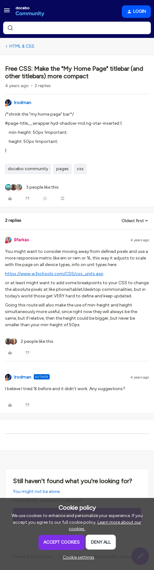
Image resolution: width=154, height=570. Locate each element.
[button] (7, 12)
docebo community (28, 168)
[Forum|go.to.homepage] (30, 12)
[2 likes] (29, 341)
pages (62, 168)
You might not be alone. (37, 491)
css (80, 168)
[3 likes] (32, 187)
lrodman (22, 102)
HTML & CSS (21, 46)
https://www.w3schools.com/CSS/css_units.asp (54, 273)
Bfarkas (21, 240)
